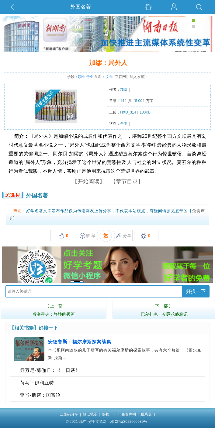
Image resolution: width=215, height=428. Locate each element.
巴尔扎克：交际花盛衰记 (164, 309)
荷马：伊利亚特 (37, 382)
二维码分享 (69, 414)
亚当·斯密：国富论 (40, 395)
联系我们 (147, 414)
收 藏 (88, 236)
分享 (123, 236)
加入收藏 (137, 77)
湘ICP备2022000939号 (128, 422)
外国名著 (80, 7)
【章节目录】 (126, 181)
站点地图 (90, 414)
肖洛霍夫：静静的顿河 (53, 309)
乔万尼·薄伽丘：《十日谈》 (50, 370)
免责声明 (128, 414)
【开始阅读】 (88, 181)
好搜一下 (196, 291)
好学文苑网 (97, 422)
